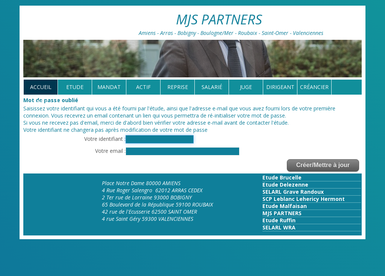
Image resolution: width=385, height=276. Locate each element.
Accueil (41, 86)
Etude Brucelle (282, 177)
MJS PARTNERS (282, 213)
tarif (40, 102)
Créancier (314, 86)
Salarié (212, 86)
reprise (177, 86)
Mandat (109, 86)
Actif (143, 86)
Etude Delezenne (285, 184)
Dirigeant (280, 86)
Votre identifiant (104, 138)
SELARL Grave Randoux (293, 191)
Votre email (109, 150)
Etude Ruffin (279, 220)
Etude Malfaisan (284, 206)
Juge (246, 86)
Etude (74, 86)
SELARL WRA (279, 227)
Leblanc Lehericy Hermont (308, 198)
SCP (267, 198)
